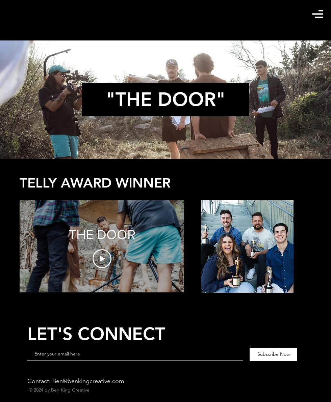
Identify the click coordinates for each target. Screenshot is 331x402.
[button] (317, 14)
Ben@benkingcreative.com (88, 381)
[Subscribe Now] (273, 354)
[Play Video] (102, 258)
